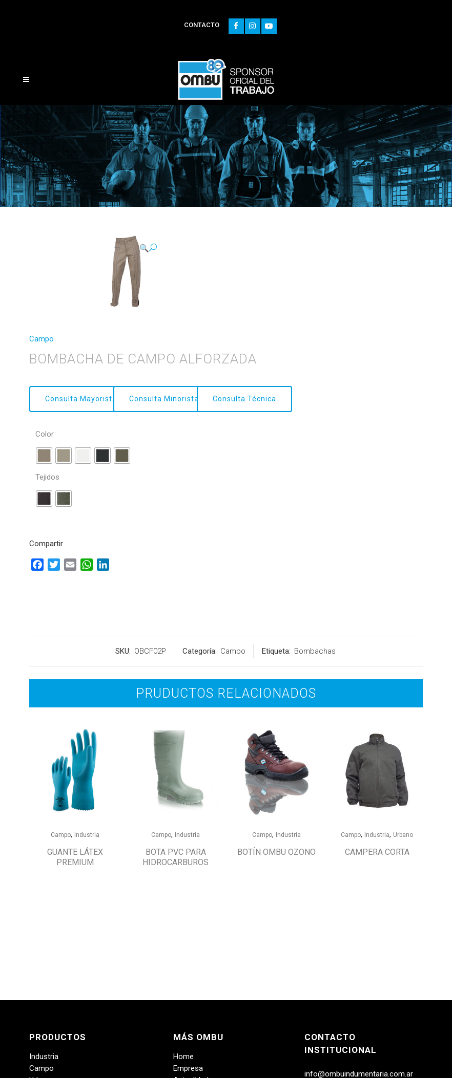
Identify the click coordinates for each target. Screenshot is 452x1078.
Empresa (188, 1068)
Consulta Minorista (164, 399)
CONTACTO (201, 25)
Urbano (403, 834)
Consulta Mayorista (81, 399)
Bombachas (315, 651)
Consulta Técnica (244, 399)
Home (183, 1056)
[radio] (44, 455)
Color (44, 434)
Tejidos (47, 477)
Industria (86, 834)
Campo (41, 338)
